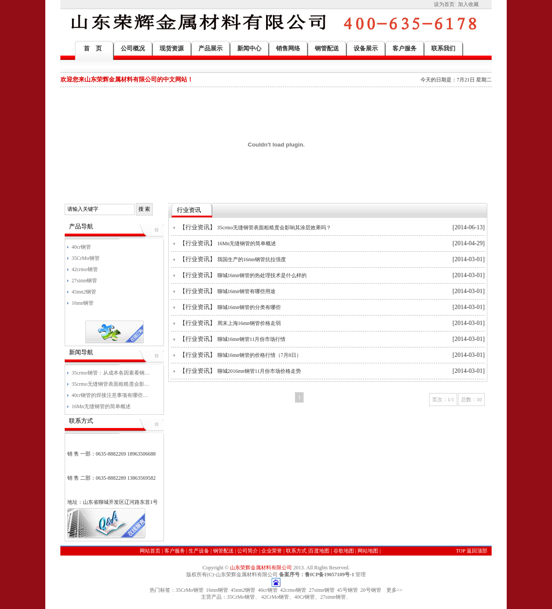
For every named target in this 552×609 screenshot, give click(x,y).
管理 (360, 575)
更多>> (394, 590)
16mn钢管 (217, 590)
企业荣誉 (271, 551)
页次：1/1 (443, 400)
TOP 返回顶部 (471, 551)
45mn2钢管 (243, 590)
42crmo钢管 (293, 590)
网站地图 (368, 551)
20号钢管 (371, 590)
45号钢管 (347, 590)
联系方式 (296, 551)
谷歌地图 (343, 551)
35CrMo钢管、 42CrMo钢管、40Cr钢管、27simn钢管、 (289, 597)
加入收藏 (468, 4)
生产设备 (198, 551)
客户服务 (174, 551)
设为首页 (444, 4)
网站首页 (150, 551)
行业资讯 (197, 227)
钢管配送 (223, 551)
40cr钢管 (267, 590)
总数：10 (471, 400)
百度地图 (319, 551)
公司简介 (247, 551)
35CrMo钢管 (190, 590)
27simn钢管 (321, 590)
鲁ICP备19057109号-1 (329, 575)
